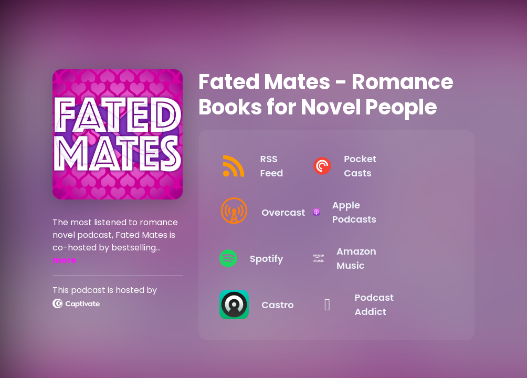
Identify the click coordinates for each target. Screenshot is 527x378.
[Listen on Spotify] (271, 258)
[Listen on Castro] (271, 304)
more (64, 260)
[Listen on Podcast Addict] (392, 304)
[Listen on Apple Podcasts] (392, 212)
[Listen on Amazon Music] (392, 258)
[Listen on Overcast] (271, 212)
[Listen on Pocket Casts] (392, 166)
